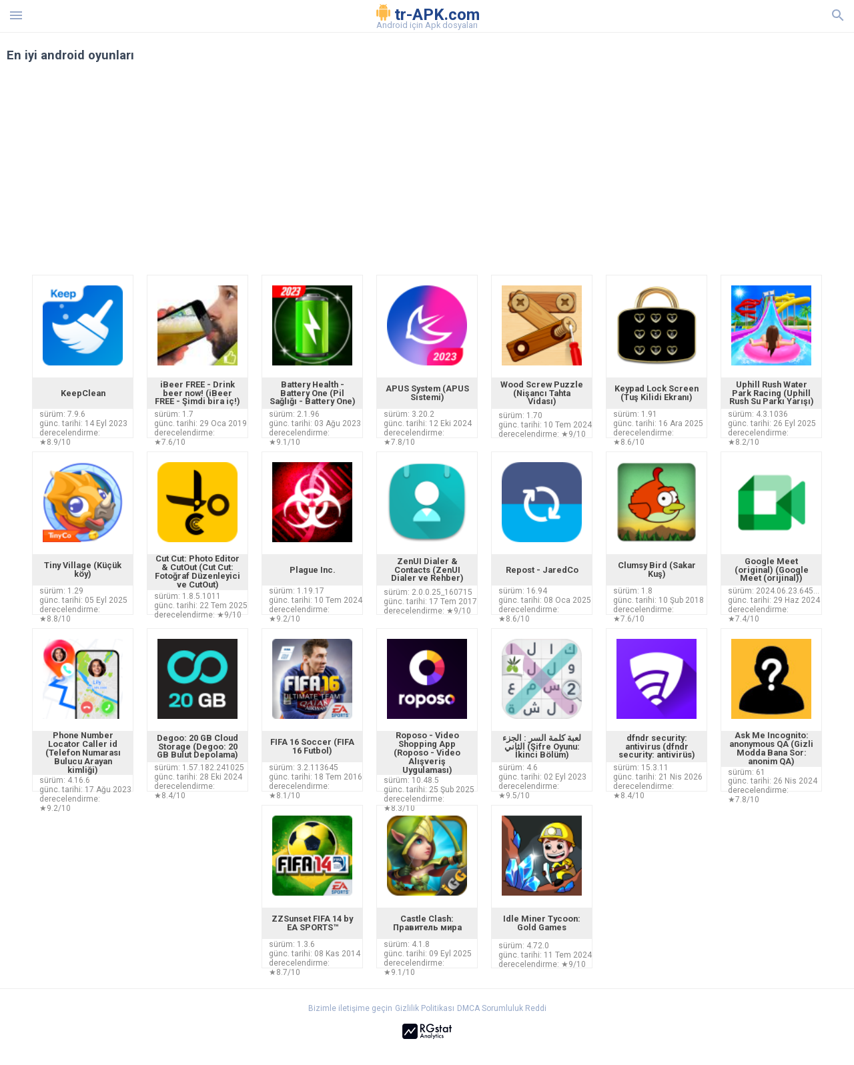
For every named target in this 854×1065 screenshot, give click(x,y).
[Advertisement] (507, 174)
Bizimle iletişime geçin (350, 1008)
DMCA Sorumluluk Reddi (501, 1008)
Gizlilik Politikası (424, 1008)
